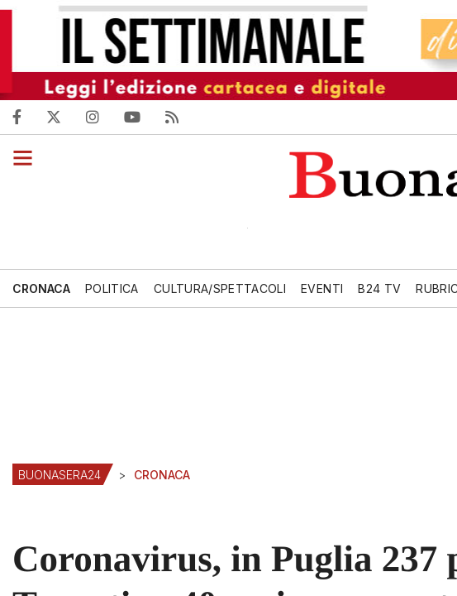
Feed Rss (174, 116)
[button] (16, 157)
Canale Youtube (137, 116)
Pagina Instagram (101, 116)
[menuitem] (45, 288)
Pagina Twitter (64, 116)
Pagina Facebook (29, 116)
